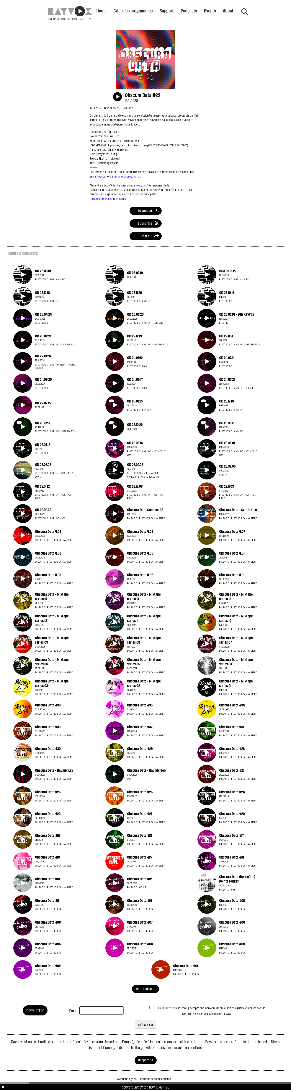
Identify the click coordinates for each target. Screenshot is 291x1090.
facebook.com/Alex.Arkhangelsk (108, 198)
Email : (74, 1010)
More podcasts (145, 989)
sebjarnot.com (98, 176)
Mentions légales (127, 1079)
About (228, 10)
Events (210, 10)
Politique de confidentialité (155, 1079)
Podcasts (189, 10)
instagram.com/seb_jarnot (125, 176)
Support (167, 10)
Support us (145, 1060)
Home (101, 10)
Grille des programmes (133, 10)
